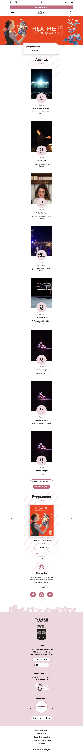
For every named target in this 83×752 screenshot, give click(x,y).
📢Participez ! (41, 265)
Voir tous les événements (42, 481)
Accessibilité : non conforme (41, 740)
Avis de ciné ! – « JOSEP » (41, 108)
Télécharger (42, 548)
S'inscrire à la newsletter (41, 718)
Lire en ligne (42, 553)
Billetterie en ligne (49, 7)
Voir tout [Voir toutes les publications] (41, 558)
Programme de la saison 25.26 (41, 540)
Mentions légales (41, 734)
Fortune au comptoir (41, 370)
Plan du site (41, 744)
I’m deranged (41, 161)
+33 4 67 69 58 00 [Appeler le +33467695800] (41, 659)
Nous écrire (41, 665)
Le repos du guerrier (41, 317)
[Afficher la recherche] (70, 12)
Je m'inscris (42, 587)
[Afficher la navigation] (12, 12)
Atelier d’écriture (41, 213)
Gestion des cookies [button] (41, 730)
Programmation (33, 47)
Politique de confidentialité (42, 737)
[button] (11, 2)
